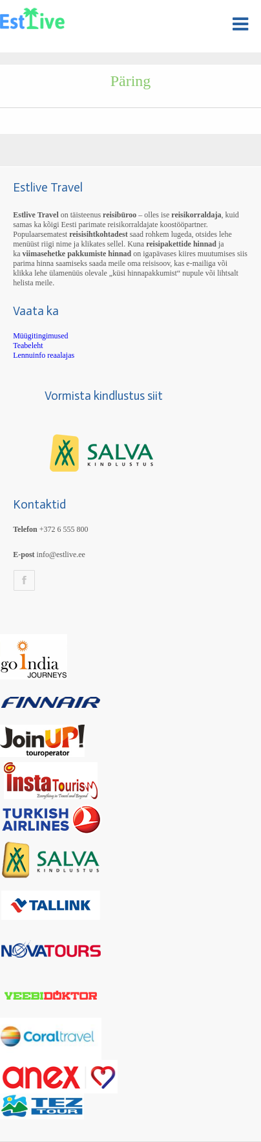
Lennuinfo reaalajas (43, 355)
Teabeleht (28, 345)
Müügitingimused (40, 335)
